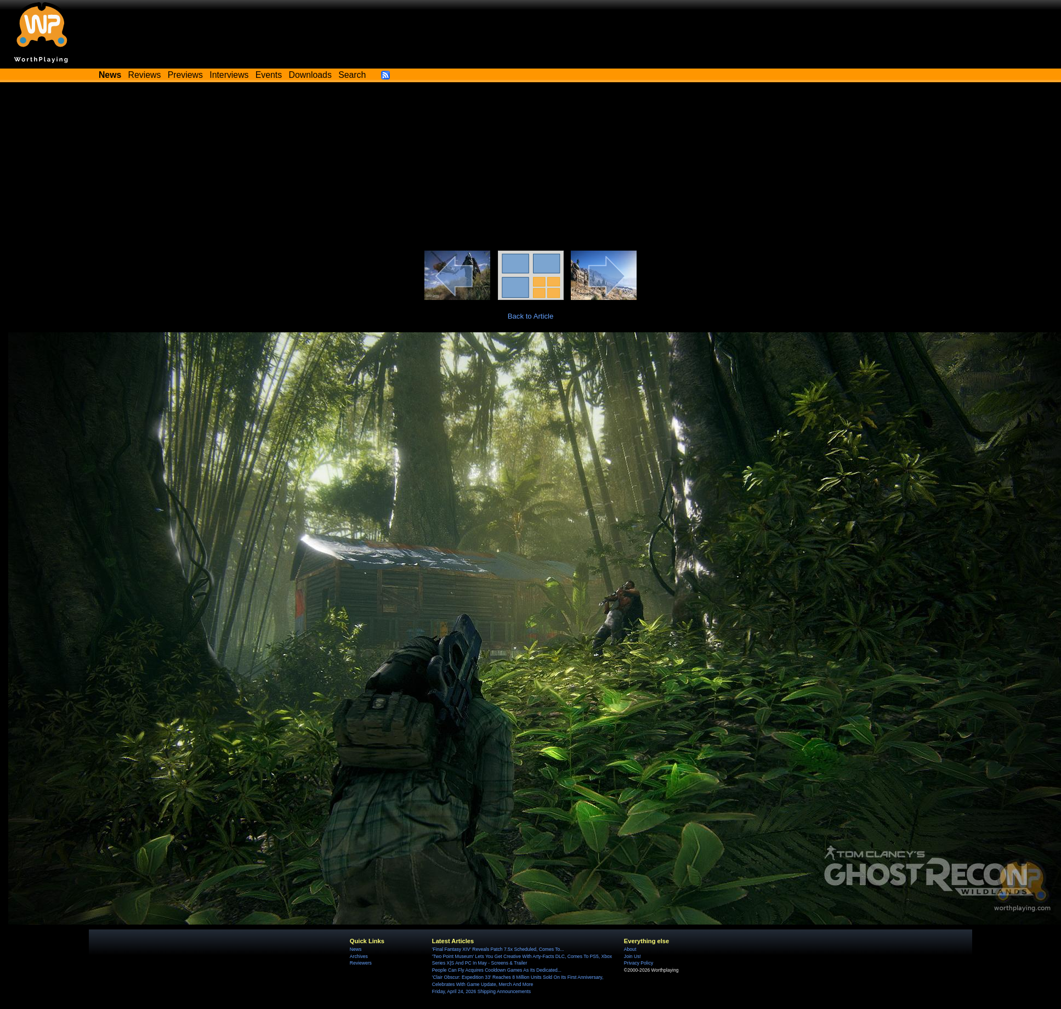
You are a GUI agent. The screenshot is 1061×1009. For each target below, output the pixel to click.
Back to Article (531, 316)
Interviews (228, 75)
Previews (185, 75)
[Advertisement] (531, 168)
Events (269, 75)
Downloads (310, 75)
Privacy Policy (638, 963)
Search (352, 75)
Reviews (144, 75)
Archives (359, 956)
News (355, 949)
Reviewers (361, 963)
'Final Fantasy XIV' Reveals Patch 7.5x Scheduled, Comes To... (498, 949)
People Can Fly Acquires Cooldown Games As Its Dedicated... (496, 970)
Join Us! (632, 956)
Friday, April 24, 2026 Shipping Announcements (481, 991)
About (630, 949)
